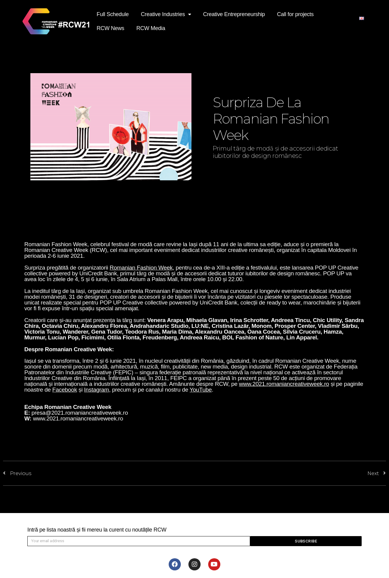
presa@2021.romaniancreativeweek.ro (79, 413)
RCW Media (150, 28)
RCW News (110, 28)
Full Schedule (113, 14)
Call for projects (295, 14)
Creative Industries (166, 14)
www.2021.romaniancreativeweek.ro (78, 418)
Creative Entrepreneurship (234, 14)
